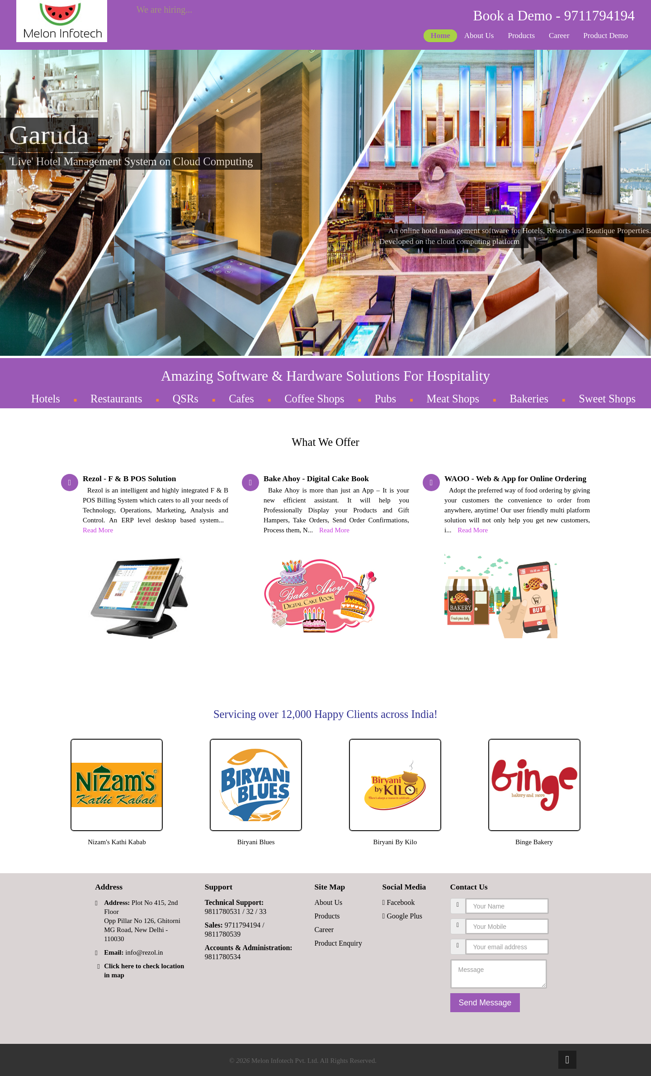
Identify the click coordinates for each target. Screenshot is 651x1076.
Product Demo (605, 35)
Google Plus (402, 916)
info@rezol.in (144, 952)
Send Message (485, 1002)
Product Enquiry (338, 943)
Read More (98, 530)
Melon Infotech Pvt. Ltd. (285, 1060)
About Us (479, 35)
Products (521, 35)
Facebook (398, 902)
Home (440, 35)
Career (559, 35)
